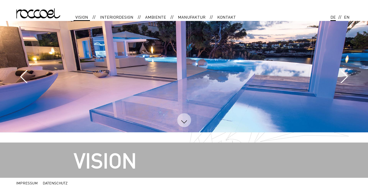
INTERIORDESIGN (116, 17)
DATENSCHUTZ (55, 183)
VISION (81, 17)
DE (333, 17)
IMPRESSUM (27, 183)
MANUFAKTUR (191, 17)
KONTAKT (226, 17)
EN (347, 17)
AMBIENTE (155, 17)
